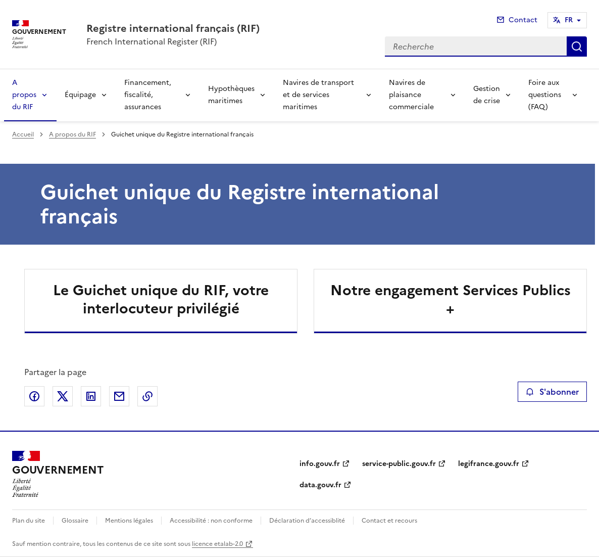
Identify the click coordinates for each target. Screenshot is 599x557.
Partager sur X (63, 396)
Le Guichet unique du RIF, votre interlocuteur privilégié (161, 299)
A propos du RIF (24, 94)
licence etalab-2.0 (217, 543)
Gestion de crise (486, 94)
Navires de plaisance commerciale (411, 94)
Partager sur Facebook (34, 396)
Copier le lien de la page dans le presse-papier (147, 396)
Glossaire (75, 520)
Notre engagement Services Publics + (450, 299)
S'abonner (552, 392)
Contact (523, 20)
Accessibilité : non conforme (211, 520)
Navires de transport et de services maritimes (318, 94)
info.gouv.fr (320, 463)
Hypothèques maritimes (231, 94)
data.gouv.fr (320, 485)
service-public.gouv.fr (399, 463)
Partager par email (119, 396)
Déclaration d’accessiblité (307, 520)
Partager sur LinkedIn (91, 396)
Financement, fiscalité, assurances (147, 94)
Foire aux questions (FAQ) (544, 94)
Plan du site (28, 520)
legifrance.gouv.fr (488, 463)
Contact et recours (389, 520)
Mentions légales (129, 520)
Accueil (23, 134)
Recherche (577, 46)
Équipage (80, 94)
